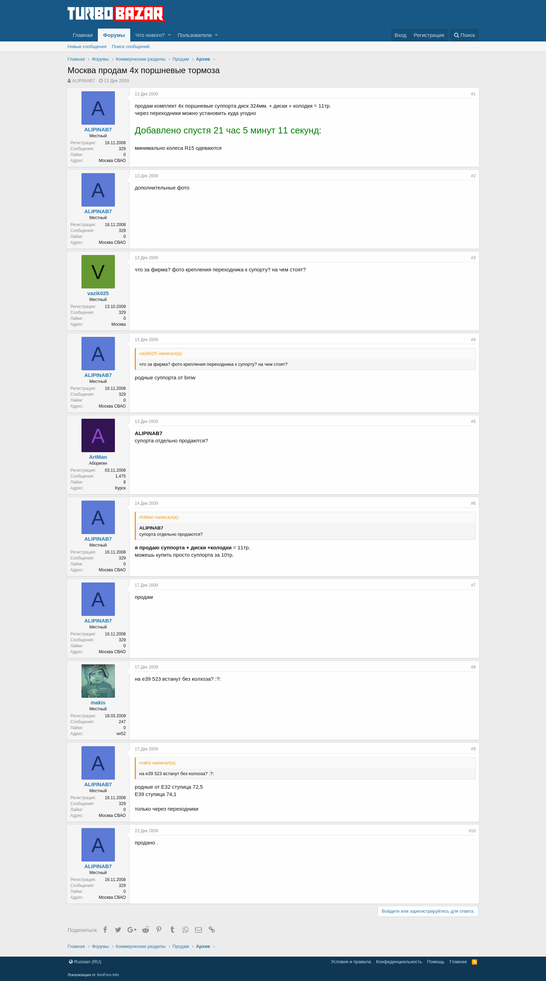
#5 (472, 421)
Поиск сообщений (131, 46)
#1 (472, 94)
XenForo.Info (108, 975)
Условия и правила (351, 961)
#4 (472, 339)
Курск (121, 488)
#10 (471, 830)
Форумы (114, 35)
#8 (472, 667)
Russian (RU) (85, 961)
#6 (472, 503)
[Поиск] (464, 35)
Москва (119, 324)
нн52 (122, 733)
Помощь (435, 961)
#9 (472, 749)
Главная (83, 35)
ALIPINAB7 (83, 80)
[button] (169, 35)
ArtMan (99, 457)
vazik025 (99, 293)
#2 (472, 175)
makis (99, 702)
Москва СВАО (113, 160)
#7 (472, 585)
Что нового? (150, 35)
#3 (472, 257)
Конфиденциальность (399, 961)
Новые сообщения (87, 46)
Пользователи (195, 35)
